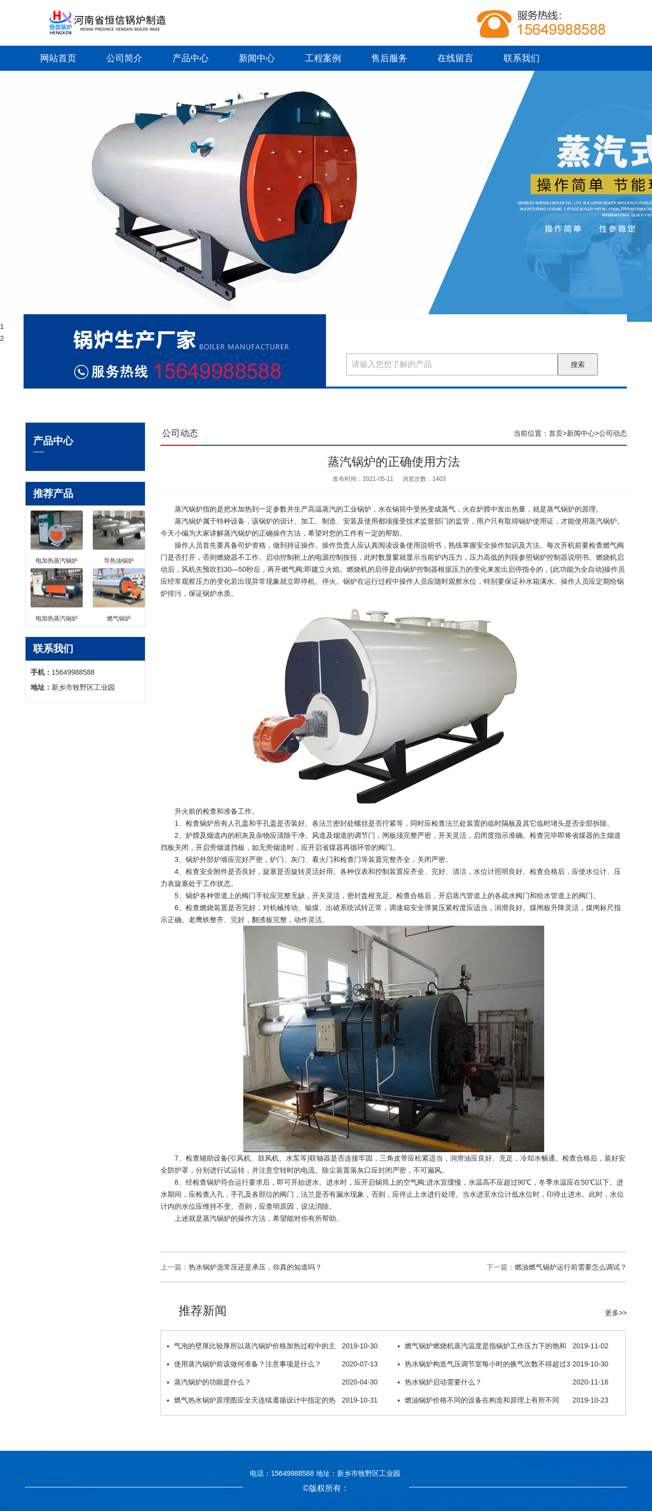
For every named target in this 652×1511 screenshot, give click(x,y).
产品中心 (191, 58)
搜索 (578, 364)
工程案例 (323, 58)
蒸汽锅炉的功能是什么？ (272, 1382)
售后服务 (389, 58)
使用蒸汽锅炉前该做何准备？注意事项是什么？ (272, 1364)
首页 (556, 433)
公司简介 (124, 58)
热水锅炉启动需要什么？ (503, 1382)
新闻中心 (257, 58)
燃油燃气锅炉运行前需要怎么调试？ (571, 1267)
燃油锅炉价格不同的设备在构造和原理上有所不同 (503, 1400)
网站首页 (58, 58)
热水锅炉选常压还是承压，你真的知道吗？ (255, 1267)
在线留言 (455, 58)
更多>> (616, 1313)
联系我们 (522, 58)
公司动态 (613, 433)
